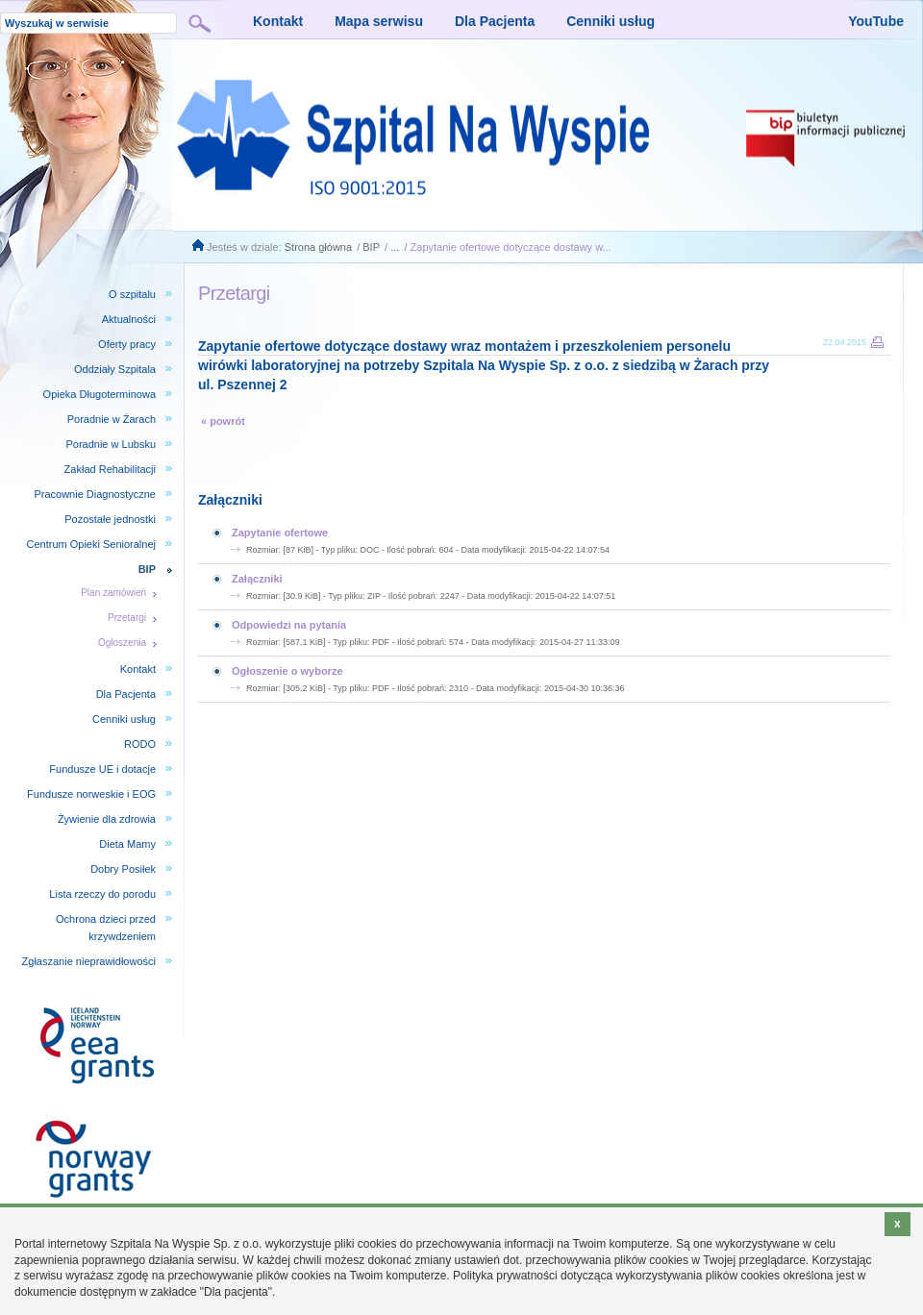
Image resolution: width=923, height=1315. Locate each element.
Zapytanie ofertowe (280, 532)
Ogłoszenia (122, 642)
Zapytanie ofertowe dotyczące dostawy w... (511, 247)
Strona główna (318, 247)
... (394, 247)
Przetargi (127, 617)
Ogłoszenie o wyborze (287, 671)
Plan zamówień (113, 592)
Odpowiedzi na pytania (289, 625)
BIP (371, 247)
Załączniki (257, 578)
